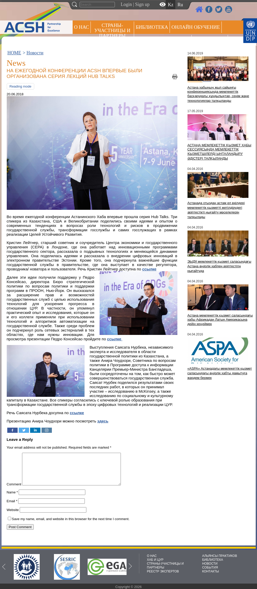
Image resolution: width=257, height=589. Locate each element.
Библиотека (152, 27)
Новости (34, 52)
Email (12, 507)
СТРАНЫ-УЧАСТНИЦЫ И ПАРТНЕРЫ (112, 30)
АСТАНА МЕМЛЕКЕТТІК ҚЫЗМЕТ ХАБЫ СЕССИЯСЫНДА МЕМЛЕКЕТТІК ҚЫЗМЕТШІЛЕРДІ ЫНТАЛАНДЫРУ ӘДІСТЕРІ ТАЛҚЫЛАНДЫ (219, 151)
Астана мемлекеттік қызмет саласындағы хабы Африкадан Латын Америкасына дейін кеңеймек (220, 319)
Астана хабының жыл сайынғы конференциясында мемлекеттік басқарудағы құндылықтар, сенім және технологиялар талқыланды (218, 94)
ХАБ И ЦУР (155, 560)
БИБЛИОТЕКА (212, 560)
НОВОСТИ (210, 563)
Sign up (142, 4)
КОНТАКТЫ (210, 571)
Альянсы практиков (163, 40)
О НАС (81, 27)
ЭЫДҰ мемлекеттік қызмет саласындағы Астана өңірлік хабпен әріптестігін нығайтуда (219, 266)
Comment (14, 490)
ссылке (77, 413)
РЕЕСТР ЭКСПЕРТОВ (239, 41)
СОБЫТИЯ (210, 567)
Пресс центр (209, 40)
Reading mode (21, 86)
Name (12, 498)
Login (126, 4)
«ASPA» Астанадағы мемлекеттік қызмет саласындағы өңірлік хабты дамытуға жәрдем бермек (219, 373)
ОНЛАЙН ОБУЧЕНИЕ (195, 27)
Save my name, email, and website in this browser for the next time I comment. (71, 525)
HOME (14, 52)
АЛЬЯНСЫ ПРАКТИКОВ (219, 556)
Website (13, 516)
